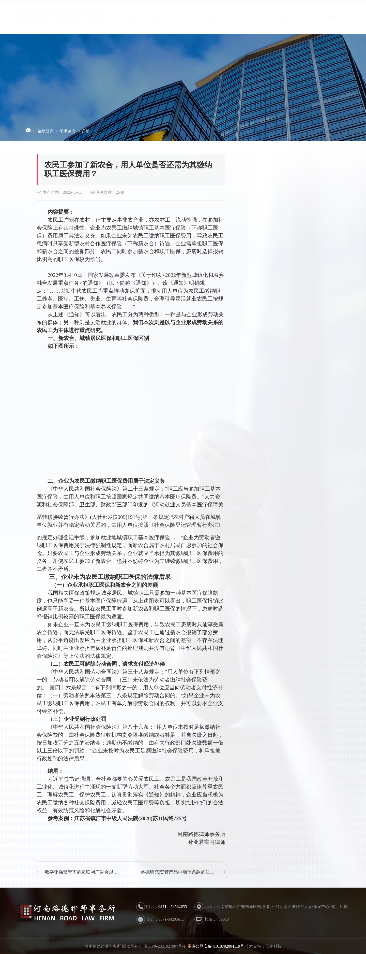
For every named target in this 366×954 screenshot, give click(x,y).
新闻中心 (157, 21)
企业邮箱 (34, 4)
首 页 (283, 4)
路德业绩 (217, 21)
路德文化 (307, 21)
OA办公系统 (69, 4)
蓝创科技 (273, 946)
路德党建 (277, 21)
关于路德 (127, 21)
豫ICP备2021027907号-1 (165, 946)
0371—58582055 (172, 906)
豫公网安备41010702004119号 (217, 946)
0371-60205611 (171, 919)
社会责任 (337, 21)
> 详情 (84, 131)
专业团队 (187, 21)
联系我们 (312, 4)
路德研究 (247, 21)
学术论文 (67, 131)
